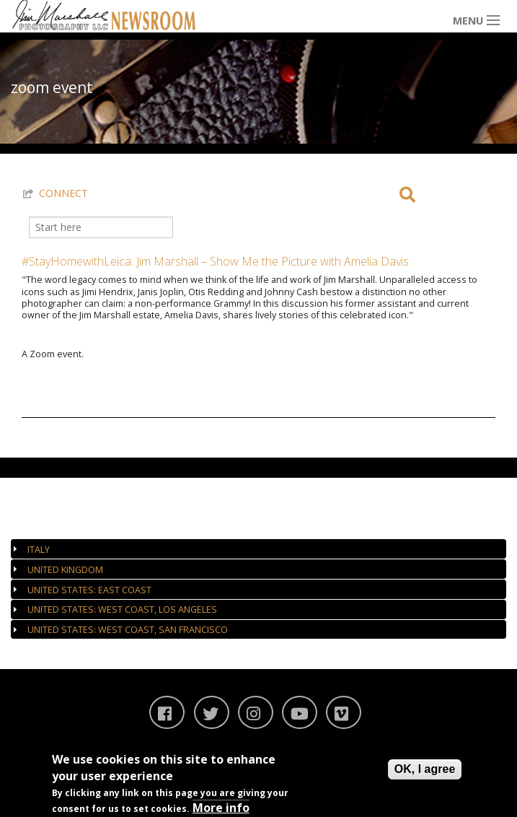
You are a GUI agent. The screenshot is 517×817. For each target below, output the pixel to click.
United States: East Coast (89, 590)
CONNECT (63, 193)
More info (221, 808)
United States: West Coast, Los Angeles (122, 609)
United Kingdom (65, 570)
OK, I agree (424, 769)
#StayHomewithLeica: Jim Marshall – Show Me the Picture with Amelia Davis (215, 261)
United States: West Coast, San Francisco (127, 630)
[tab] (258, 549)
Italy (38, 549)
